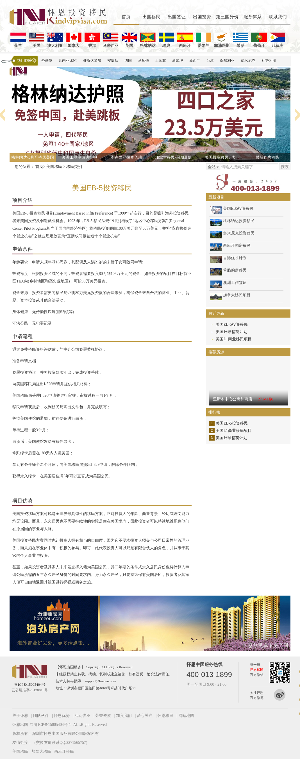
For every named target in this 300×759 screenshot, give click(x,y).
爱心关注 (145, 716)
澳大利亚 (55, 40)
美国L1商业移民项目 (234, 339)
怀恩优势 (62, 716)
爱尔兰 (203, 40)
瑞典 (166, 40)
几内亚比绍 (67, 60)
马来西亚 (111, 40)
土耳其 (160, 60)
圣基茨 (46, 60)
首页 (126, 16)
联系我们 (278, 16)
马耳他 (143, 60)
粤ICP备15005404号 (29, 684)
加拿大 (73, 40)
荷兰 (18, 40)
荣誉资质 (103, 716)
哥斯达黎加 (92, 60)
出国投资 (202, 16)
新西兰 (194, 60)
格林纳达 (148, 40)
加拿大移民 (41, 751)
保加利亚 (227, 60)
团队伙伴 (41, 716)
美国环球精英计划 (231, 332)
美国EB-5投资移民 (232, 324)
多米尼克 (248, 60)
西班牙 (185, 40)
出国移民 (151, 16)
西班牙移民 (64, 751)
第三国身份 (227, 16)
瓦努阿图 (269, 60)
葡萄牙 (259, 40)
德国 (128, 60)
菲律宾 (277, 40)
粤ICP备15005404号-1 (52, 724)
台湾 (210, 60)
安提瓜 (112, 60)
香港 (92, 40)
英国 (129, 40)
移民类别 (74, 167)
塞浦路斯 (222, 40)
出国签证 (177, 16)
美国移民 (54, 167)
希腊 (240, 40)
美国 (36, 40)
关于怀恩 (20, 716)
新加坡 (177, 60)
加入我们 (124, 716)
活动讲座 (82, 716)
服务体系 (253, 16)
